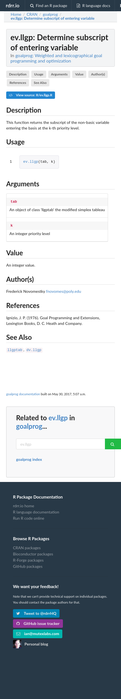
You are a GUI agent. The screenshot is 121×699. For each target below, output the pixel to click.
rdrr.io (12, 5)
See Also (40, 83)
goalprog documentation (23, 392)
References (18, 83)
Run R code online (28, 516)
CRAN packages (27, 546)
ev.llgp (30, 162)
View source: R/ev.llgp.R (30, 95)
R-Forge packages (28, 558)
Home (16, 14)
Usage (38, 74)
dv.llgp (34, 348)
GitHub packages (28, 564)
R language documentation (36, 510)
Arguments (59, 74)
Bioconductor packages (33, 552)
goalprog (29, 424)
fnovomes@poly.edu (63, 290)
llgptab (14, 348)
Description (18, 74)
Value (79, 74)
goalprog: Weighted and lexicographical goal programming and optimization (56, 58)
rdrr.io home (23, 504)
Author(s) (98, 74)
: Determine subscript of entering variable (52, 18)
